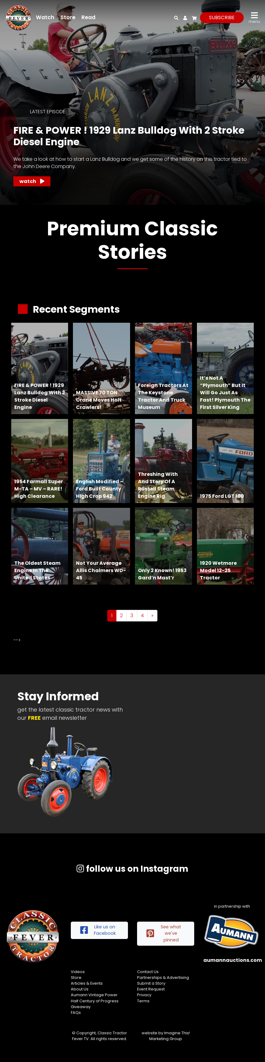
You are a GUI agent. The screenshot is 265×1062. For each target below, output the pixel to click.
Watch (45, 17)
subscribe (222, 17)
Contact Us (148, 971)
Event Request (151, 989)
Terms (143, 1001)
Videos (78, 971)
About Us (79, 989)
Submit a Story (151, 983)
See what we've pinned (163, 933)
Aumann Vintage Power (94, 994)
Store (67, 17)
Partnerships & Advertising (163, 977)
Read (88, 17)
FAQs (76, 1012)
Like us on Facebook (98, 930)
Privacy (144, 994)
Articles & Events (87, 983)
